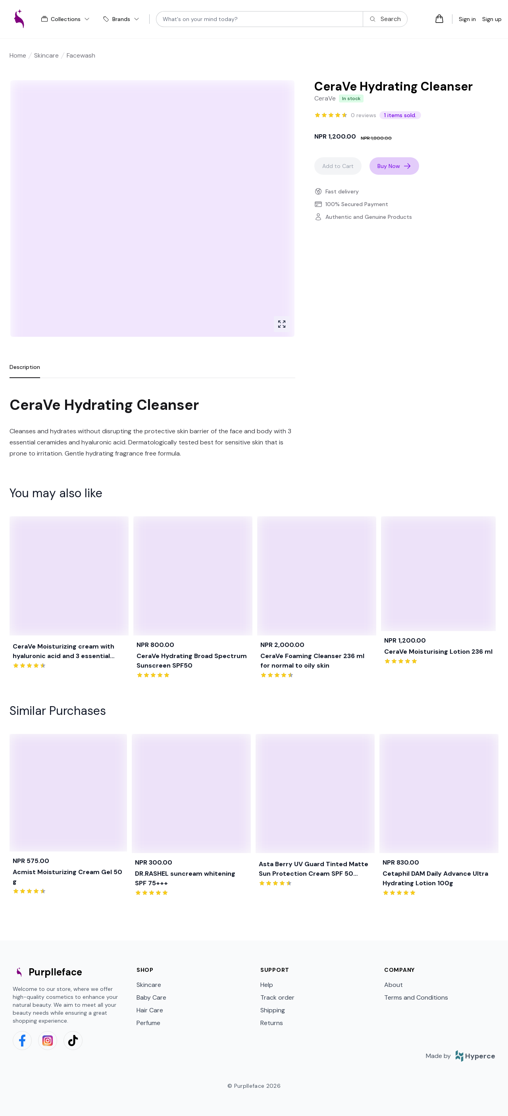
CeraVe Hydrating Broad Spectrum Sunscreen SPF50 (192, 661)
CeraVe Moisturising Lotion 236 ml (438, 651)
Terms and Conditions (416, 997)
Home (18, 55)
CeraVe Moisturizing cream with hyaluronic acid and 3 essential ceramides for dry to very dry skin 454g (67, 651)
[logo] (19, 19)
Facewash (81, 56)
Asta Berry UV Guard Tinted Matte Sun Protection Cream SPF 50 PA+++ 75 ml (313, 869)
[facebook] (22, 1040)
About (393, 985)
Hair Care (150, 1010)
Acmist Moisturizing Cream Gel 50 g (67, 877)
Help (266, 985)
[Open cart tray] (439, 18)
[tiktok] (73, 1040)
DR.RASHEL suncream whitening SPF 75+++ (185, 878)
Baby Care (151, 997)
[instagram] (47, 1040)
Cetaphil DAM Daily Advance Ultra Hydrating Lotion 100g (435, 878)
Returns (271, 1023)
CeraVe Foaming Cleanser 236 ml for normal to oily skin (312, 661)
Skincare (46, 56)
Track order (277, 997)
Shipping (272, 1010)
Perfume (148, 1023)
